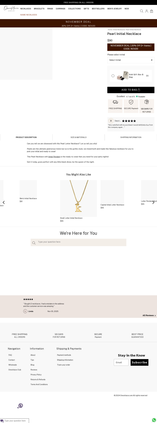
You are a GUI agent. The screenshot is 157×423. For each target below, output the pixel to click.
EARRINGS (60, 9)
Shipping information (65, 360)
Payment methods (64, 355)
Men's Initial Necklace (28, 198)
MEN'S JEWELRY (114, 9)
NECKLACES (25, 9)
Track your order (63, 365)
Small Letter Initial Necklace (71, 218)
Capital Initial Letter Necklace (112, 205)
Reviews (34, 370)
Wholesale (12, 365)
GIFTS (86, 9)
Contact (11, 360)
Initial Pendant (54, 157)
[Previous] (4, 202)
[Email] (121, 362)
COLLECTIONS (74, 9)
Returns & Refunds (38, 380)
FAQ (10, 355)
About (33, 355)
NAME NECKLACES (28, 15)
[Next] (153, 202)
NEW (127, 9)
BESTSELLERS (98, 9)
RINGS (50, 9)
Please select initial (116, 55)
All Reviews (149, 315)
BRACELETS (39, 9)
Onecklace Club (14, 370)
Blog (32, 365)
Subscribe (139, 362)
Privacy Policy (36, 375)
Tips (32, 360)
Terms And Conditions (39, 384)
